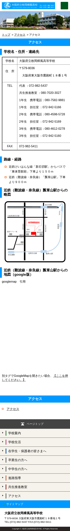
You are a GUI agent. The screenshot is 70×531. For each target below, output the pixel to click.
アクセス (19, 34)
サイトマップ (14, 504)
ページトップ (35, 423)
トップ (6, 34)
